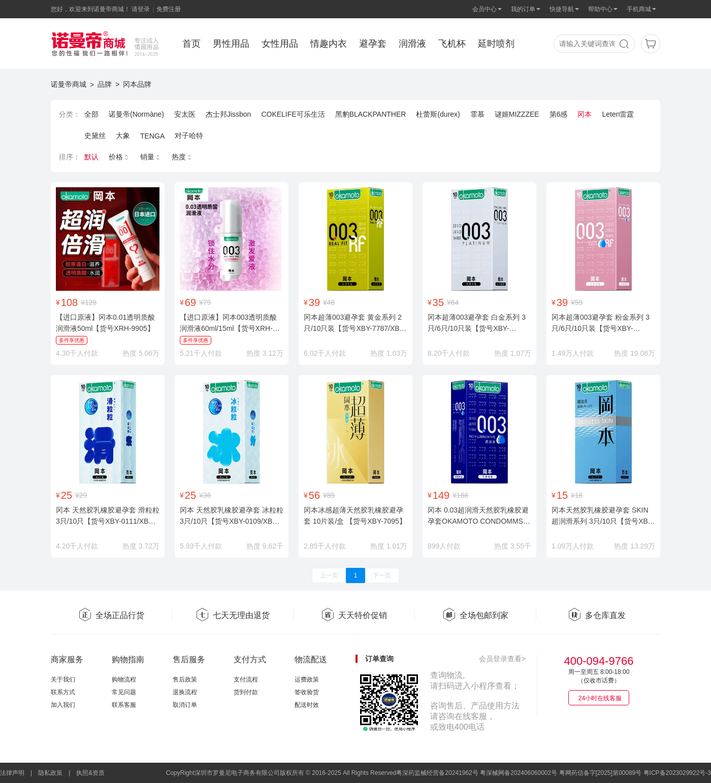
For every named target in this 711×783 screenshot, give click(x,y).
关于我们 (63, 679)
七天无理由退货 (233, 615)
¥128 (88, 302)
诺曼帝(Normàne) (136, 114)
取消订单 (185, 704)
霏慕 (477, 114)
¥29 (81, 495)
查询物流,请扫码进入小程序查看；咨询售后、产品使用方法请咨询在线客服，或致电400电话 (475, 701)
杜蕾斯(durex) (438, 114)
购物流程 (124, 679)
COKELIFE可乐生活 (293, 114)
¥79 (205, 302)
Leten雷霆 (618, 114)
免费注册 (168, 9)
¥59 (577, 302)
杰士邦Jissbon (228, 114)
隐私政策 (50, 772)
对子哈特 (189, 135)
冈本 (584, 114)
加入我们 (63, 704)
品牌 (105, 84)
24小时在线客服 (600, 698)
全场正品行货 (111, 615)
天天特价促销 (354, 615)
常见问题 (124, 692)
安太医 (185, 114)
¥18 (577, 495)
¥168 (460, 495)
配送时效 (307, 704)
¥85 (329, 495)
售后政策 (185, 679)
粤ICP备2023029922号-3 (677, 772)
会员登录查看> (502, 659)
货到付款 (246, 692)
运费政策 (307, 679)
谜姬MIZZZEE (517, 114)
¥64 (453, 302)
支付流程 (246, 679)
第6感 (559, 114)
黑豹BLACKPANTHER (370, 114)
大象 (123, 135)
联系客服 (124, 704)
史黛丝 (95, 135)
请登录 (141, 9)
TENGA (152, 136)
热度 (182, 157)
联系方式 (63, 692)
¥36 (205, 495)
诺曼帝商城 (68, 84)
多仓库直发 (597, 615)
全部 (91, 114)
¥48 (329, 302)
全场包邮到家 (475, 615)
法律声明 (12, 772)
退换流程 (185, 692)
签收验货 (307, 692)
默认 (91, 157)
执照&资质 (90, 772)
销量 (150, 157)
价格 (119, 157)
